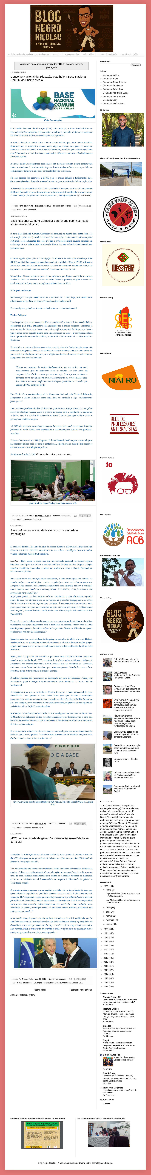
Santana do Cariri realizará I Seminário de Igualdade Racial (127, 788)
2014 (106, 974)
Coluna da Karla (110, 78)
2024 (106, 933)
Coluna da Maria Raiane (114, 96)
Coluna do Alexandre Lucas (116, 93)
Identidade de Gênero (52, 983)
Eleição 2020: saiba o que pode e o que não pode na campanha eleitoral (126, 734)
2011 (106, 986)
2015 (106, 970)
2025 (106, 929)
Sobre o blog (88, 54)
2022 (106, 941)
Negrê (106, 1040)
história (35, 827)
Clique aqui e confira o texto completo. (54, 454)
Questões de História (129, 54)
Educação (32, 210)
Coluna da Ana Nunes (113, 86)
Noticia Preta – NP (112, 997)
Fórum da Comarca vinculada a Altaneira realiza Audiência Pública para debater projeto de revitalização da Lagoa (127, 721)
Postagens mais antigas (81, 990)
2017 (106, 962)
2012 (106, 982)
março (109, 916)
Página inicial (39, 990)
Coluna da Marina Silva (113, 103)
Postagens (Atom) (27, 995)
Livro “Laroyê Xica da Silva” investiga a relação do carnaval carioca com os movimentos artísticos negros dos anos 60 (126, 705)
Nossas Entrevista (72, 54)
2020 (106, 950)
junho (109, 890)
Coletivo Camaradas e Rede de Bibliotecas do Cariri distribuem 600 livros (127, 775)
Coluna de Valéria (111, 75)
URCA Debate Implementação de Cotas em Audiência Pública (127, 675)
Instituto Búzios (111, 1009)
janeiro (109, 924)
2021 (106, 945)
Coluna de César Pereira (114, 82)
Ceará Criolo (109, 1073)
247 (12, 868)
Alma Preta (108, 1099)
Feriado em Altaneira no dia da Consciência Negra (28, 54)
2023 (106, 937)
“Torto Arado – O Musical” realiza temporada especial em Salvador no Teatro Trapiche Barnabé (119, 1045)
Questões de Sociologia (107, 54)
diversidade (28, 519)
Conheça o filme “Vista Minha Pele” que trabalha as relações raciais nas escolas (127, 688)
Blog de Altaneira (111, 1055)
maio (108, 908)
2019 (106, 954)
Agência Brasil (83, 195)
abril (108, 912)
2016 (106, 966)
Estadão (14, 561)
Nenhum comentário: (62, 206)
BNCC (19, 210)
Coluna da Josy (110, 100)
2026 (106, 886)
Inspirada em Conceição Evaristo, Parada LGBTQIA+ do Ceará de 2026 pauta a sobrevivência (119, 1078)
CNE (25, 210)
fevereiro (110, 920)
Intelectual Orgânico (113, 1088)
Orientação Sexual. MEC (72, 983)
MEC (41, 827)
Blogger (108, 1163)
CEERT (106, 1104)
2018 (106, 958)
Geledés (107, 1026)
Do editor (57, 54)
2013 (106, 978)
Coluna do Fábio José (113, 89)
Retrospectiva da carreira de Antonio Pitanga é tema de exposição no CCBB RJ (119, 1031)
